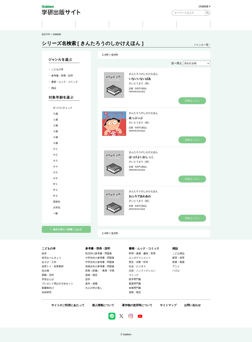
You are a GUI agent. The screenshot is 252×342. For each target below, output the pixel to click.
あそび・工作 (49, 262)
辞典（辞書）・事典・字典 (99, 270)
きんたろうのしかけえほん (143, 73)
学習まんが (48, 279)
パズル (176, 270)
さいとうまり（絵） (140, 83)
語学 (87, 279)
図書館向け (48, 288)
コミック (134, 275)
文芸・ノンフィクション (142, 270)
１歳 (55, 119)
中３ (55, 195)
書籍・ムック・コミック (144, 248)
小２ (55, 154)
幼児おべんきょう (51, 257)
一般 (55, 213)
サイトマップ (168, 305)
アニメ (176, 266)
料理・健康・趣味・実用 (142, 253)
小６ (55, 178)
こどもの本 (49, 248)
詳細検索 (204, 6)
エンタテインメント (140, 257)
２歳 (55, 125)
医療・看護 (178, 262)
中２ (55, 190)
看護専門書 (135, 283)
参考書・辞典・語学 (97, 248)
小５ (55, 172)
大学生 (56, 207)
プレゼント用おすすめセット (57, 283)
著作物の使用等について (137, 305)
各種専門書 (135, 288)
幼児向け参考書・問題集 (98, 253)
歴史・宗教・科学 (138, 262)
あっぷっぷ (136, 117)
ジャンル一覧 (202, 44)
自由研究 (46, 292)
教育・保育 (178, 257)
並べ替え (176, 63)
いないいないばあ (140, 78)
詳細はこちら (192, 100)
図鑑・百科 (48, 275)
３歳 (55, 131)
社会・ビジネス (137, 266)
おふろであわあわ (140, 196)
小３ (55, 160)
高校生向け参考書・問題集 (99, 266)
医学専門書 (135, 279)
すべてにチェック (62, 107)
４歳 (55, 137)
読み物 (45, 270)
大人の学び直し (93, 288)
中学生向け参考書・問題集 (99, 262)
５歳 (55, 143)
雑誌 (175, 248)
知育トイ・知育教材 (53, 266)
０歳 (55, 113)
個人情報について (103, 305)
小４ (55, 166)
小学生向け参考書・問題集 (99, 257)
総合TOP (46, 34)
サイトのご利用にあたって (67, 305)
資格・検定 (91, 275)
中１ (55, 184)
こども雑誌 (178, 253)
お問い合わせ (192, 305)
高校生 (56, 201)
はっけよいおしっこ (141, 157)
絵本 (44, 253)
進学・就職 (91, 283)
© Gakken (126, 334)
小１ (55, 148)
